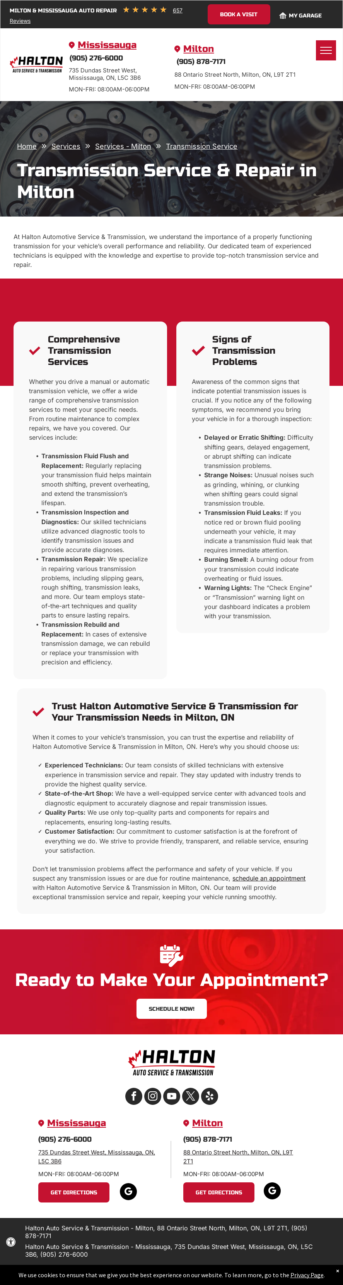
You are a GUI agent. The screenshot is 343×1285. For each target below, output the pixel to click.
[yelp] (209, 1097)
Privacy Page (307, 1275)
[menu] (326, 50)
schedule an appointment (268, 878)
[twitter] (190, 1097)
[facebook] (133, 1097)
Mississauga (107, 45)
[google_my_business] (128, 1192)
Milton (198, 49)
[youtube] (171, 1097)
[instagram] (152, 1097)
